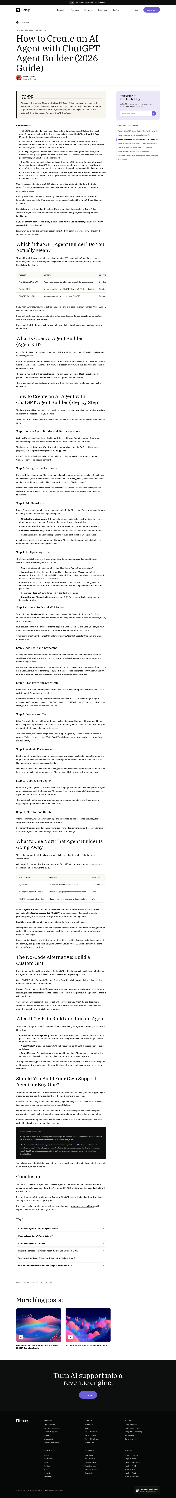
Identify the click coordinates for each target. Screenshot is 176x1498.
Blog (46, 1462)
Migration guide (90, 1466)
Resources (103, 9)
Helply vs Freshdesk (132, 1476)
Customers (88, 9)
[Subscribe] (154, 113)
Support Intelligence (79, 1144)
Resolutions (89, 1424)
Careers (47, 1469)
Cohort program (131, 1439)
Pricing (116, 9)
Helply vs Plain (130, 1469)
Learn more (153, 9)
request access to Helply (82, 1206)
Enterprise (75, 9)
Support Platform (91, 1431)
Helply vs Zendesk (131, 1455)
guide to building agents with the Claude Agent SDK (56, 943)
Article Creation (90, 1435)
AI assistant (48, 1439)
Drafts (87, 1428)
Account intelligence (51, 1442)
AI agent (47, 1435)
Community (89, 1473)
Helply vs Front (130, 1473)
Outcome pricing (91, 1469)
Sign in (137, 9)
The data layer (49, 1424)
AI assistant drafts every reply (35, 1144)
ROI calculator (90, 1458)
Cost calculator (90, 1462)
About (46, 1455)
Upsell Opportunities (132, 1428)
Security (47, 1473)
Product (61, 9)
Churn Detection (131, 1424)
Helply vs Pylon (130, 1458)
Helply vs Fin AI (130, 1466)
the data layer (87, 1147)
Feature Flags (89, 1442)
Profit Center (129, 1435)
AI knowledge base (51, 1431)
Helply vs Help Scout (132, 1462)
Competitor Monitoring (133, 1431)
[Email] (136, 113)
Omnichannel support (52, 1428)
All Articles (22, 22)
